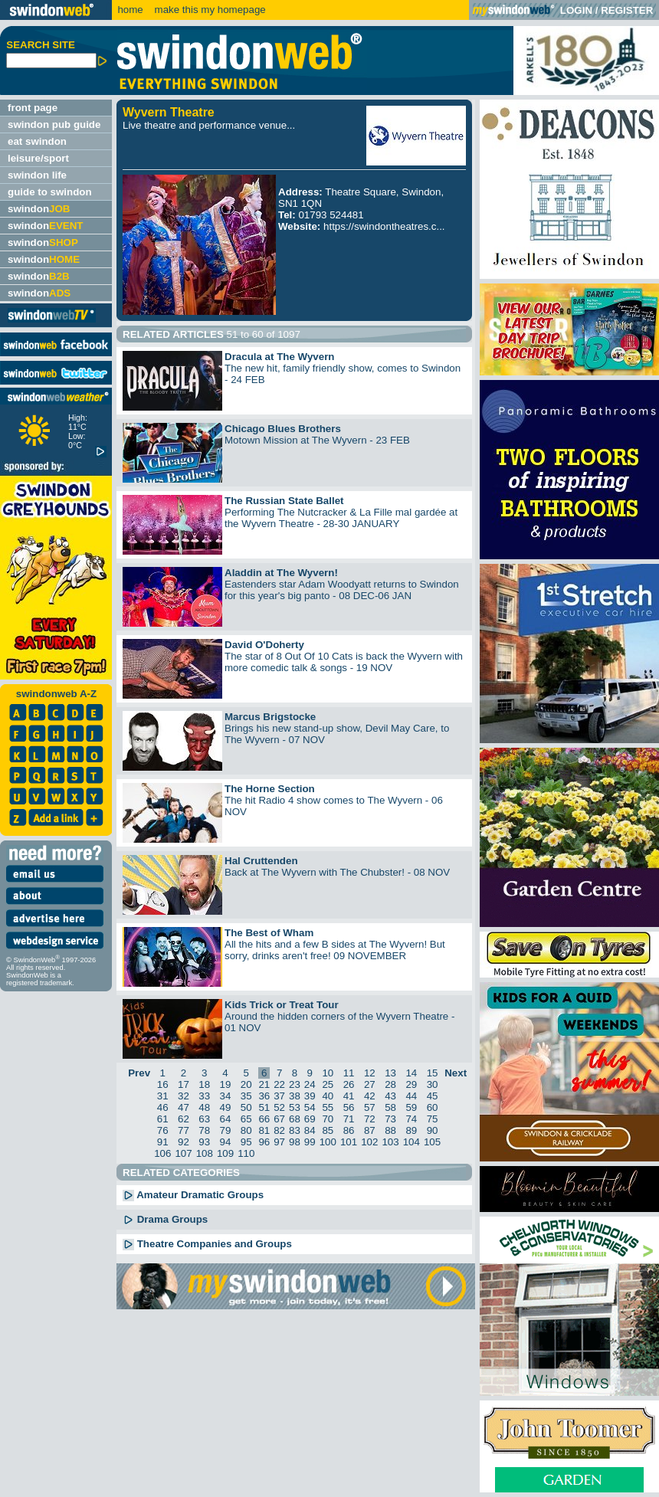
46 (163, 1107)
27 (369, 1084)
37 (279, 1096)
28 (390, 1084)
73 (390, 1119)
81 (264, 1130)
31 (163, 1096)
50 (246, 1107)
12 (369, 1073)
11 (349, 1073)
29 (411, 1084)
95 (246, 1142)
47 (183, 1107)
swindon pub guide (54, 124)
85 (327, 1130)
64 (225, 1119)
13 (390, 1073)
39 (310, 1096)
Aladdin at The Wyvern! (281, 572)
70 (327, 1119)
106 (162, 1153)
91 (163, 1142)
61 (163, 1119)
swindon (39, 209)
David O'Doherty (264, 644)
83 (294, 1130)
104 (411, 1142)
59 (411, 1107)
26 (349, 1084)
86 (349, 1130)
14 (411, 1073)
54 (310, 1107)
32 (183, 1096)
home (130, 9)
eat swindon (37, 141)
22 (279, 1084)
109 (225, 1153)
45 (432, 1096)
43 (390, 1096)
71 (349, 1119)
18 (204, 1084)
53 (294, 1107)
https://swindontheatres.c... (384, 226)
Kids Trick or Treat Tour (282, 1005)
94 (225, 1142)
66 (264, 1119)
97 (279, 1142)
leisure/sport (38, 158)
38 (294, 1096)
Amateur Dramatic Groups (193, 1195)
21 (264, 1084)
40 (327, 1096)
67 (279, 1119)
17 (183, 1084)
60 (432, 1107)
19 (225, 1084)
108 (204, 1153)
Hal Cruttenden (261, 860)
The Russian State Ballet (284, 500)
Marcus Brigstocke (270, 716)
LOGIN (576, 10)
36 (264, 1096)
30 (432, 1084)
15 (432, 1073)
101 (348, 1142)
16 (163, 1084)
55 (327, 1107)
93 (204, 1142)
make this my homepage (209, 9)
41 (349, 1096)
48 (204, 1107)
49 (225, 1107)
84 (310, 1130)
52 (279, 1107)
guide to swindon (50, 192)
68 (294, 1119)
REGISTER (627, 10)
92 (183, 1142)
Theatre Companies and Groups (207, 1244)
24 (310, 1084)
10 (327, 1073)
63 (204, 1119)
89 (411, 1130)
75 (432, 1119)
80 (246, 1130)
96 (264, 1142)
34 (225, 1096)
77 (183, 1130)
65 (246, 1119)
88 (390, 1130)
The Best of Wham (269, 932)
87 (369, 1130)
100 (328, 1142)
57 (369, 1107)
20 (246, 1084)
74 (411, 1119)
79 (225, 1130)
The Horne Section (270, 788)
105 (432, 1142)
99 (310, 1142)
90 (432, 1130)
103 (390, 1142)
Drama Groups (165, 1219)
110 (246, 1153)
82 (279, 1130)
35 (246, 1096)
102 (369, 1142)
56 (349, 1107)
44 (411, 1096)
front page (32, 107)
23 (294, 1084)
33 (204, 1096)
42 (369, 1096)
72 (369, 1119)
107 (183, 1153)
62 (183, 1119)
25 (327, 1084)
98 (294, 1142)
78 (204, 1130)
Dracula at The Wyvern (279, 356)
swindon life (37, 175)
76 (163, 1130)
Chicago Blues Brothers (283, 428)
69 (310, 1119)
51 (264, 1107)
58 (390, 1107)
